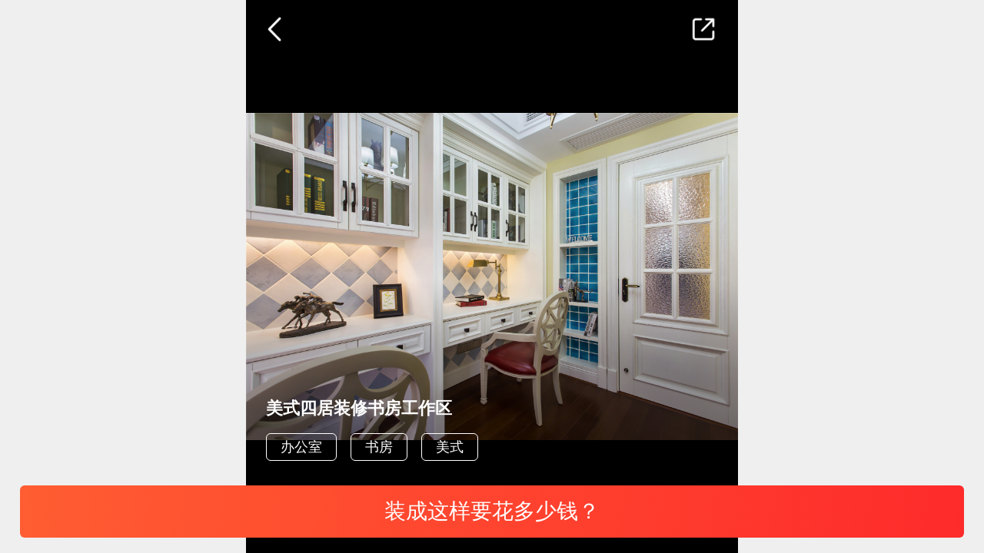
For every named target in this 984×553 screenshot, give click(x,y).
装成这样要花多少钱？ (492, 511)
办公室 (301, 447)
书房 (379, 447)
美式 (450, 447)
